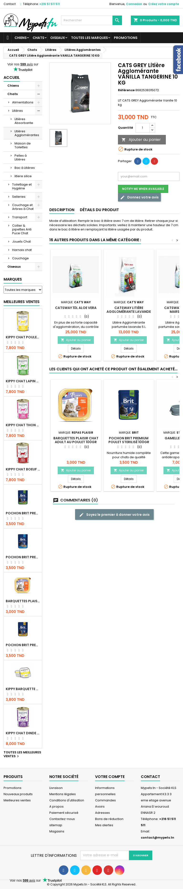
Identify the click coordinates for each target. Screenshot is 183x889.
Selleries (18, 196)
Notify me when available (143, 189)
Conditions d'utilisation (66, 800)
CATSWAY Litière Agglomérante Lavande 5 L (129, 311)
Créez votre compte (163, 4)
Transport (19, 217)
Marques (13, 279)
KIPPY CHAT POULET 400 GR (23, 337)
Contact (10, 4)
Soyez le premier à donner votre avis (114, 514)
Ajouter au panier (141, 139)
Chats (38, 37)
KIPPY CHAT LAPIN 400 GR (23, 381)
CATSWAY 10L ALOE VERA (76, 307)
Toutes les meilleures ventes (22, 754)
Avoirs (100, 806)
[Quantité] (142, 128)
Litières (17, 110)
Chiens (21, 37)
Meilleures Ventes (22, 301)
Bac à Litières (25, 167)
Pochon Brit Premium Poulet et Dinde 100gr (23, 645)
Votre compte (110, 776)
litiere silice (23, 176)
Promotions (125, 37)
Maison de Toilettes (23, 145)
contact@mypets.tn (157, 837)
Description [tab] (61, 210)
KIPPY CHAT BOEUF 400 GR (23, 469)
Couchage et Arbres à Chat (23, 207)
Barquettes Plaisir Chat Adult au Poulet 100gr (23, 601)
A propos (56, 806)
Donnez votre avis (139, 197)
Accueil (12, 77)
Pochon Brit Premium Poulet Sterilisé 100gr (23, 513)
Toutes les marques (89, 37)
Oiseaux (57, 37)
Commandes (105, 800)
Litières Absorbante (24, 121)
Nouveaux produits (18, 794)
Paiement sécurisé (63, 812)
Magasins (56, 831)
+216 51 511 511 (49, 4)
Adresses (102, 812)
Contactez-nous (62, 819)
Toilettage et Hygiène (22, 186)
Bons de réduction (109, 819)
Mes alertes (104, 825)
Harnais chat (22, 250)
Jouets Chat (21, 241)
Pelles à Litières (21, 157)
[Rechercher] (91, 20)
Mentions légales (62, 794)
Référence (126, 90)
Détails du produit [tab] (99, 210)
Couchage (20, 258)
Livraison (56, 788)
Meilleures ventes (17, 800)
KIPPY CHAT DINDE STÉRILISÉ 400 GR (23, 733)
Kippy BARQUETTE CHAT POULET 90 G (23, 689)
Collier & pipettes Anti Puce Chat (21, 229)
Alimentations (22, 102)
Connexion (134, 4)
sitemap (55, 825)
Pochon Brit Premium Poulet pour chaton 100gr (23, 557)
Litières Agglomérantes (27, 133)
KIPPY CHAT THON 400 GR (23, 425)
